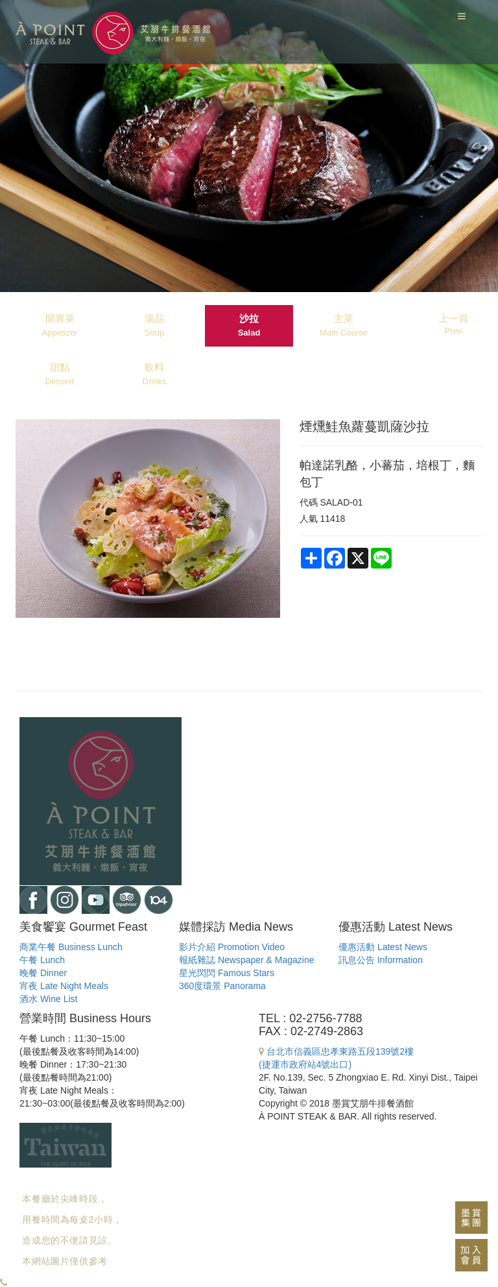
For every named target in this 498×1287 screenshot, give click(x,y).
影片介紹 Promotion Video (232, 947)
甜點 (60, 374)
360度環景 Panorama (222, 986)
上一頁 (453, 324)
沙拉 (249, 325)
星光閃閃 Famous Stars (226, 973)
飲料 (155, 374)
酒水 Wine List (48, 999)
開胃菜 (60, 325)
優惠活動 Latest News (382, 947)
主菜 (344, 325)
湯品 (154, 325)
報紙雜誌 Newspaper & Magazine (246, 960)
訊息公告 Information (380, 960)
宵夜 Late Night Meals (63, 986)
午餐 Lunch (42, 960)
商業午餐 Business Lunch (71, 947)
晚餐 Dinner (43, 973)
